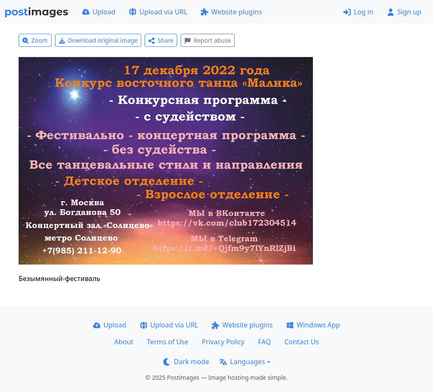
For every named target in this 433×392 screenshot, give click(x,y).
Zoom (35, 40)
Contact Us (302, 341)
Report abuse (207, 40)
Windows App (313, 325)
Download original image (98, 40)
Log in (358, 11)
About (123, 341)
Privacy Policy (223, 341)
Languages (242, 361)
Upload (98, 11)
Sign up (404, 11)
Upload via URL (158, 11)
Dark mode (186, 361)
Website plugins (231, 11)
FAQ (264, 341)
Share (160, 40)
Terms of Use (167, 341)
